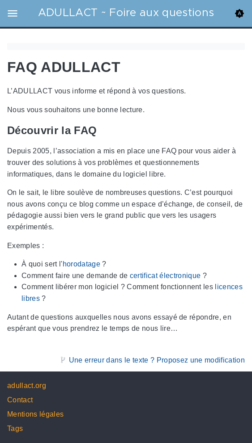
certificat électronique (165, 275)
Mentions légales (35, 414)
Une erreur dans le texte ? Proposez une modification (157, 360)
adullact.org (26, 385)
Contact (20, 400)
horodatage (81, 264)
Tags (15, 428)
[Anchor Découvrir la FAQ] (103, 131)
